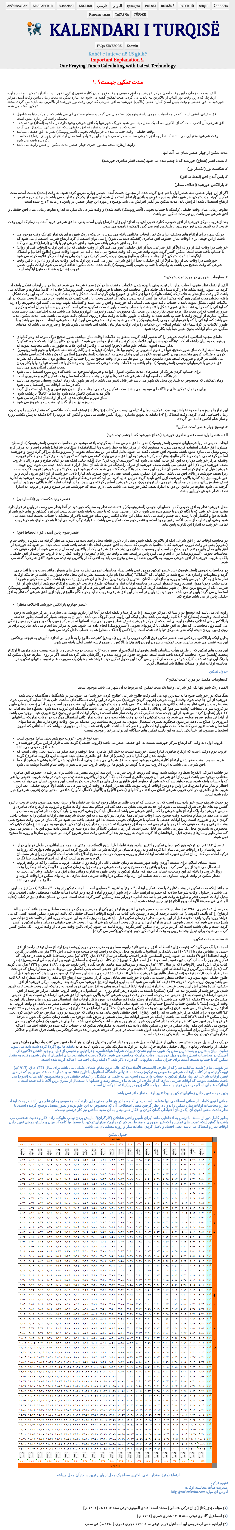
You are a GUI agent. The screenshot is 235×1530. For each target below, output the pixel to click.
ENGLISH (85, 6)
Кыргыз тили (99, 14)
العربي (117, 6)
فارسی (102, 6)
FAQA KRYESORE (109, 46)
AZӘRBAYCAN (17, 6)
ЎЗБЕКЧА (220, 6)
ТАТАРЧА (122, 14)
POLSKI (150, 6)
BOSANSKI (66, 6)
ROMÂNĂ (167, 6)
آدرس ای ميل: (199, 1487)
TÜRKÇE (140, 14)
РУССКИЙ (186, 6)
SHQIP (203, 6)
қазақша (133, 6)
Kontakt (132, 46)
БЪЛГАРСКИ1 (43, 6)
